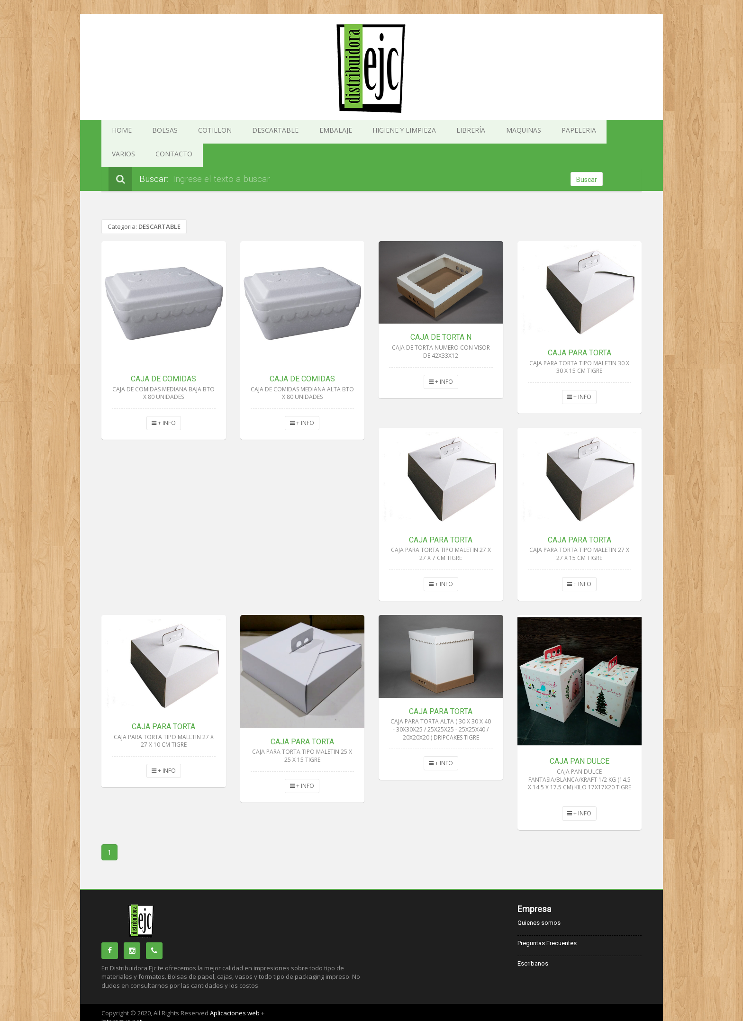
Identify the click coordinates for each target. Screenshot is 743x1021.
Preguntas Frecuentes (547, 919)
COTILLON (191, 131)
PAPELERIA (483, 131)
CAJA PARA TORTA (579, 329)
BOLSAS (151, 131)
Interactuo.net (121, 998)
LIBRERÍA (396, 131)
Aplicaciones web (235, 989)
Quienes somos (539, 899)
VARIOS (522, 131)
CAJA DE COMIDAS (163, 355)
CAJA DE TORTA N (440, 313)
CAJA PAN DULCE (579, 737)
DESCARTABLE (239, 131)
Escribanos (532, 939)
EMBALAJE (287, 131)
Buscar (586, 156)
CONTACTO (563, 131)
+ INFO (164, 399)
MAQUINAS (437, 131)
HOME (117, 131)
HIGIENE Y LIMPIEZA (342, 131)
